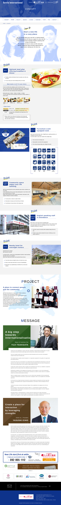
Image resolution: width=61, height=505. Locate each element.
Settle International (13, 2)
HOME (4, 22)
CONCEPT (9, 22)
